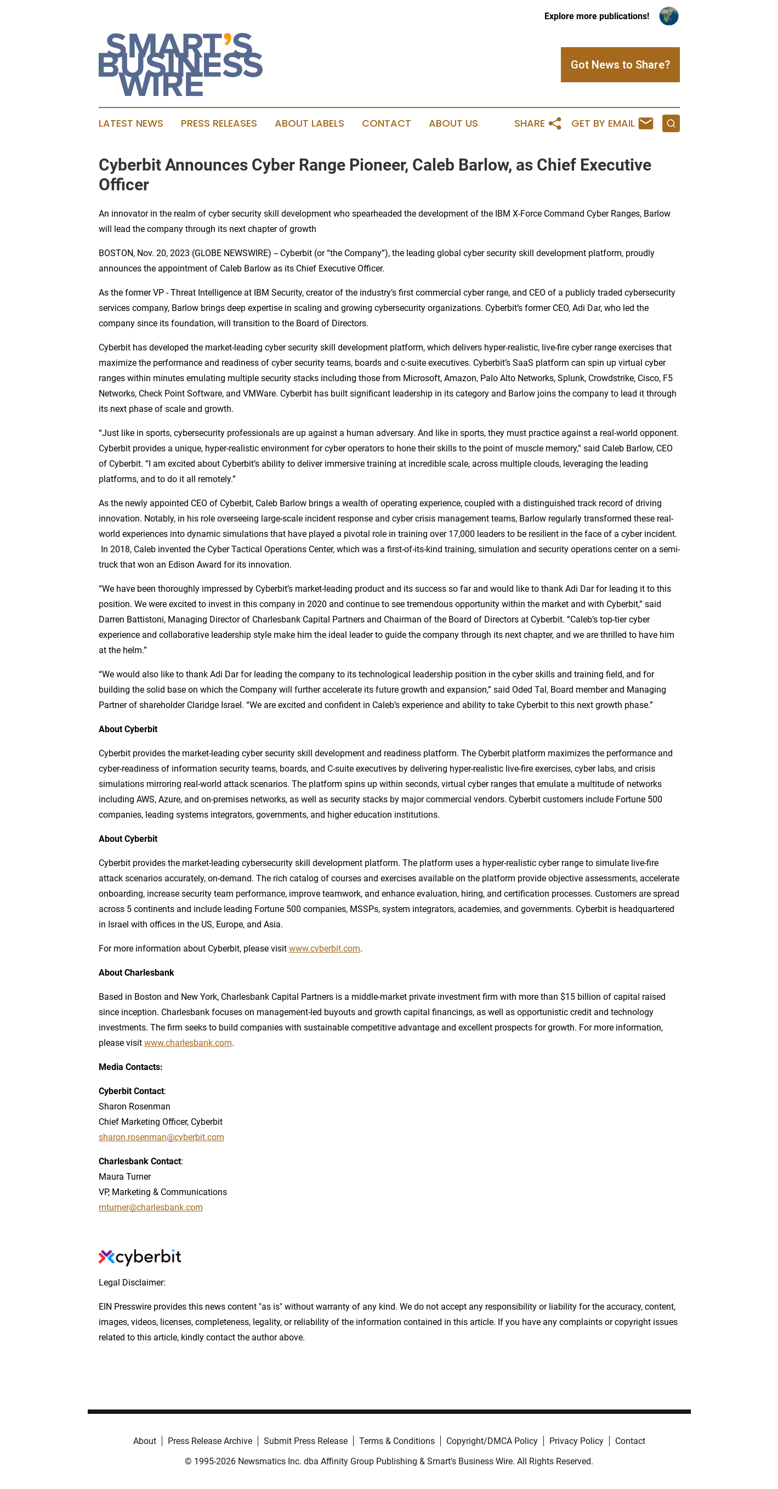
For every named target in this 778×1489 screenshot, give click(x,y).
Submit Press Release (306, 1441)
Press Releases (219, 123)
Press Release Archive (210, 1441)
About (144, 1441)
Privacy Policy (576, 1441)
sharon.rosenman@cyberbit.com (161, 1137)
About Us (453, 123)
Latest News (131, 123)
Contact (386, 123)
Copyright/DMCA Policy (492, 1441)
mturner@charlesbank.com (151, 1207)
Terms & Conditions (397, 1441)
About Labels (309, 123)
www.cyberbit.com (324, 948)
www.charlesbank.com (188, 1043)
